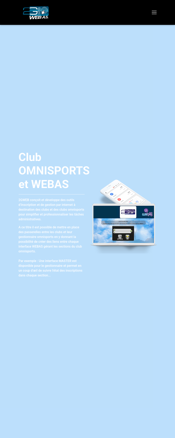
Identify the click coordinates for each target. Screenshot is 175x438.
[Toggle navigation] (154, 12)
